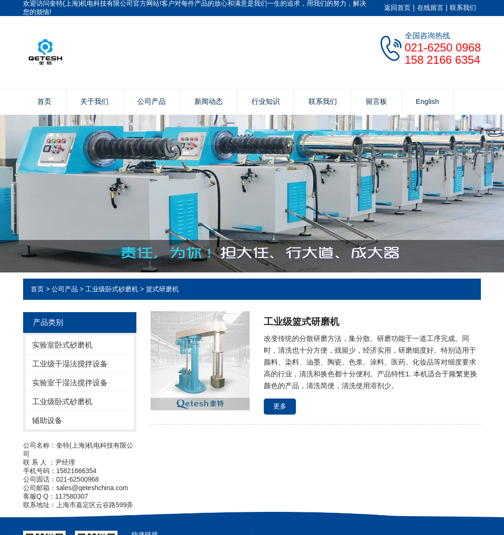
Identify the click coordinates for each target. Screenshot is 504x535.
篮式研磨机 (162, 289)
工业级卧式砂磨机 (111, 289)
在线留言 (430, 7)
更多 (279, 406)
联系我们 (463, 7)
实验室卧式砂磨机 (62, 345)
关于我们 (94, 101)
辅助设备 (47, 420)
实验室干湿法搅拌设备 (70, 383)
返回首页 (397, 7)
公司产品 (151, 101)
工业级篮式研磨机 (301, 321)
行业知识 (266, 101)
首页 (44, 101)
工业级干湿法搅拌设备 (70, 364)
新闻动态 (208, 101)
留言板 (376, 101)
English (427, 101)
